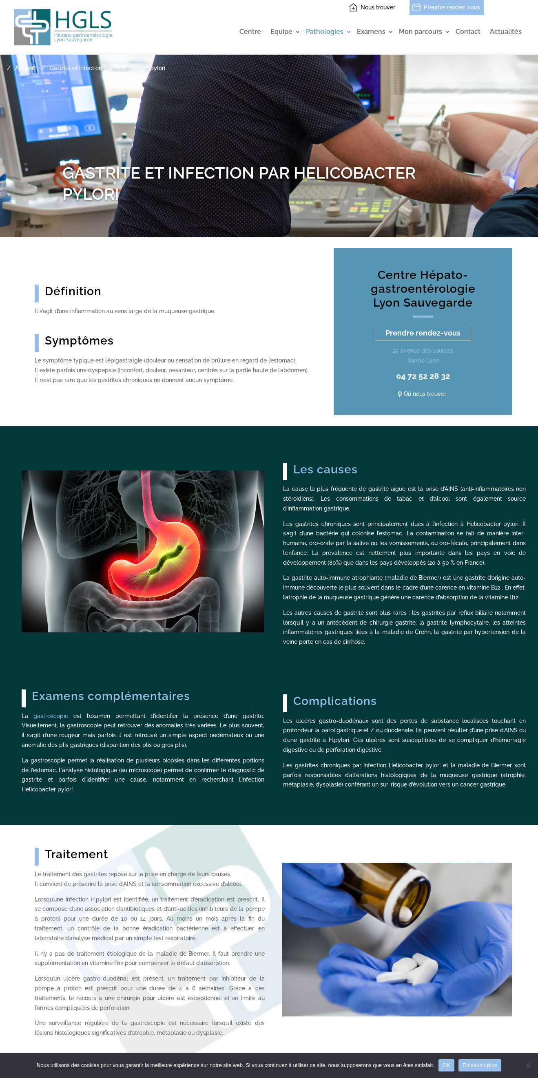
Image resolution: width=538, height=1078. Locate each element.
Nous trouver (378, 7)
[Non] (528, 1065)
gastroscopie (50, 716)
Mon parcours (420, 32)
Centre (250, 32)
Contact (468, 32)
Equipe (281, 32)
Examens (371, 32)
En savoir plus (480, 1065)
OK (446, 1065)
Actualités (506, 32)
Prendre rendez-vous (452, 7)
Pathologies (324, 32)
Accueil (25, 68)
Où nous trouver (425, 394)
